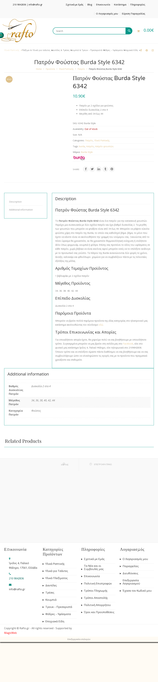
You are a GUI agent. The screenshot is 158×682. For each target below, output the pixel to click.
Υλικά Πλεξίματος (56, 578)
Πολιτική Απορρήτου (97, 605)
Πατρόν (81, 68)
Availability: (78, 128)
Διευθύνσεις (130, 573)
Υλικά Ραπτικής (66, 68)
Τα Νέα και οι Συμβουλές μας (94, 567)
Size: (75, 134)
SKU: (75, 123)
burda (82, 146)
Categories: (78, 140)
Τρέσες (49, 592)
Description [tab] (15, 201)
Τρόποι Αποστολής (96, 597)
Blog (89, 4)
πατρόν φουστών (104, 146)
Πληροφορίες (137, 4)
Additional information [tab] (21, 209)
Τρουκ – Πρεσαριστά (58, 606)
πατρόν (90, 146)
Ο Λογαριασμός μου (107, 13)
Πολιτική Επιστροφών (98, 583)
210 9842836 (19, 4)
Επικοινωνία (103, 4)
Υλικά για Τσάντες (56, 571)
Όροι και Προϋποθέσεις (99, 612)
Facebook (128, 343)
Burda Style (87, 152)
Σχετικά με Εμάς (74, 4)
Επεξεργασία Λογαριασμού (131, 582)
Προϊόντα (50, 68)
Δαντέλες (51, 585)
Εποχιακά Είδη (54, 621)
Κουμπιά (51, 599)
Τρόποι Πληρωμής (96, 590)
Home (39, 68)
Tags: (75, 146)
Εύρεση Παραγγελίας (133, 13)
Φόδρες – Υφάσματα (58, 614)
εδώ (101, 324)
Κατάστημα (120, 4)
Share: (76, 169)
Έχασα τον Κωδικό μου (137, 590)
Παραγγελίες (131, 566)
